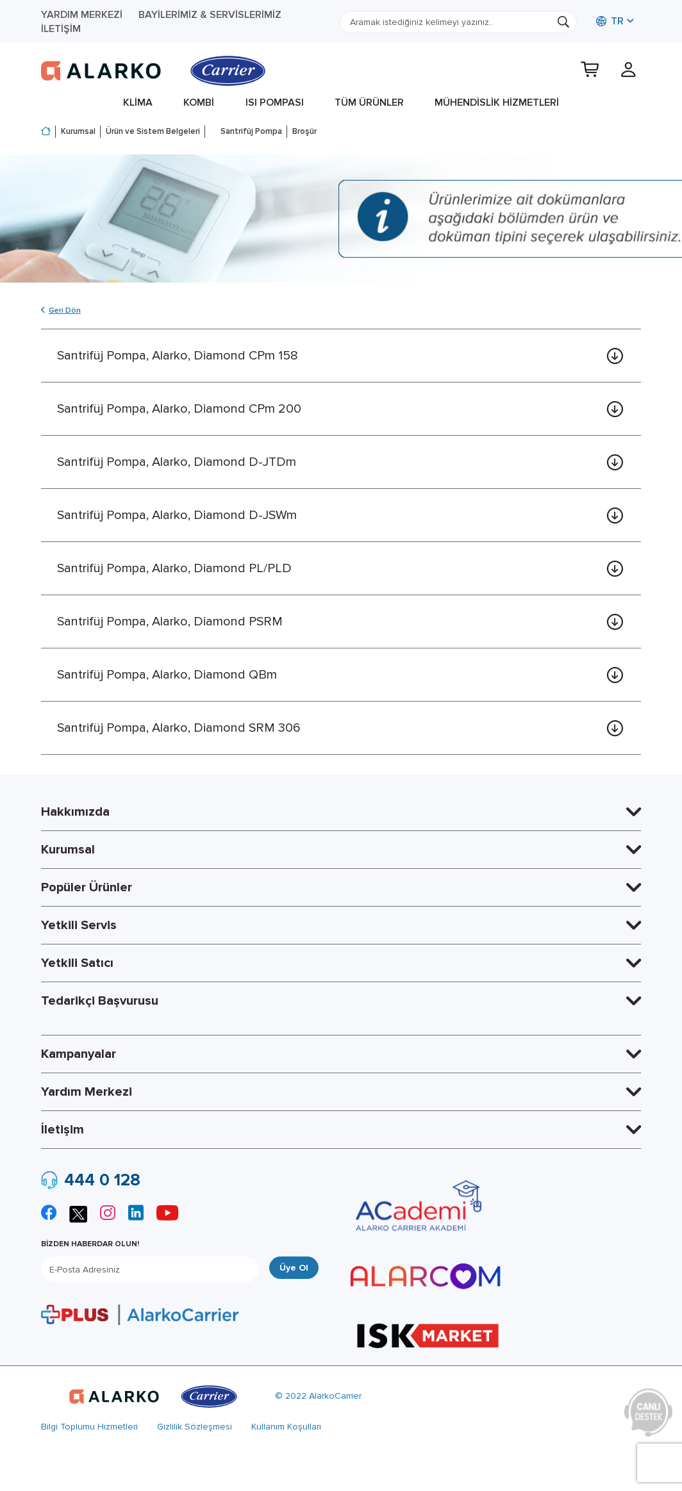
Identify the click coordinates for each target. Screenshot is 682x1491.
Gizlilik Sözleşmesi (194, 1426)
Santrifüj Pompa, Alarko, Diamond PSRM (170, 621)
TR (610, 21)
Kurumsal (78, 131)
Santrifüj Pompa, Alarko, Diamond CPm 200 (179, 408)
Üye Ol (293, 1267)
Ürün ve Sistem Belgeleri (153, 131)
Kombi (198, 102)
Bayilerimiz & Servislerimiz (209, 14)
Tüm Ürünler (369, 102)
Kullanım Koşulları (286, 1426)
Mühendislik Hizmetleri (497, 102)
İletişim (61, 28)
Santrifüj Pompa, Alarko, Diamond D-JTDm (176, 462)
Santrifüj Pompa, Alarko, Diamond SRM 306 (179, 728)
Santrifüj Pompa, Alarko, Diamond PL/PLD (174, 568)
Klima (138, 102)
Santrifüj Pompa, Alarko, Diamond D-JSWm (177, 515)
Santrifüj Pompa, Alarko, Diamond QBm (167, 674)
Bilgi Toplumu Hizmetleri (89, 1426)
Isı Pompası (274, 102)
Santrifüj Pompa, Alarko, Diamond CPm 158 (177, 355)
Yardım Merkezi (81, 14)
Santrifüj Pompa (251, 131)
